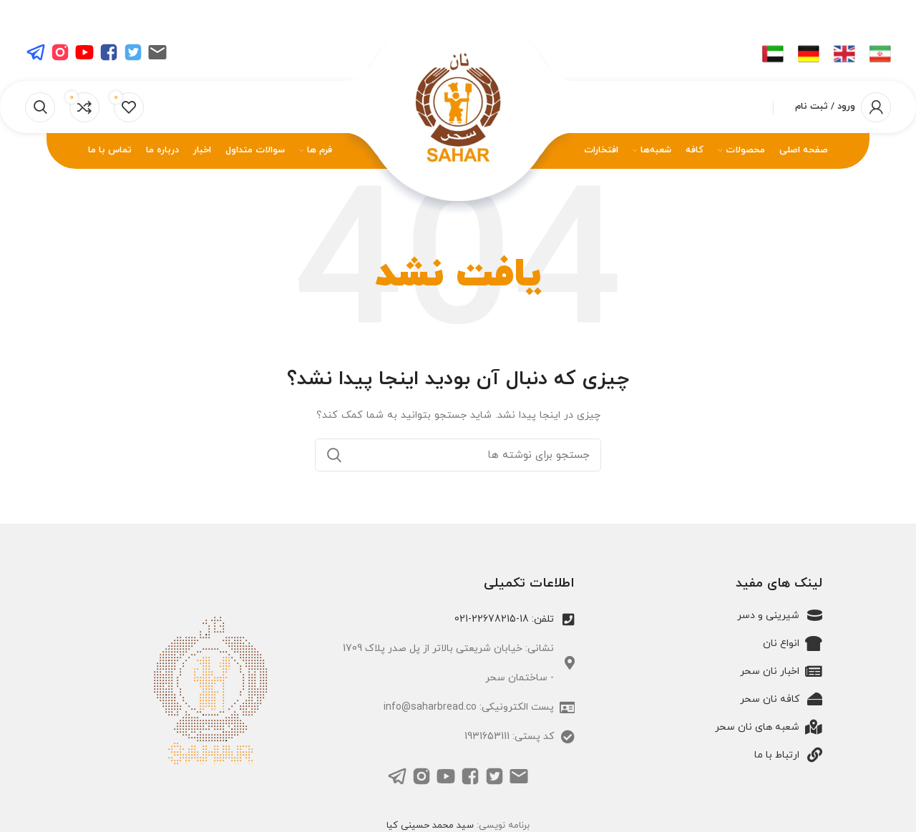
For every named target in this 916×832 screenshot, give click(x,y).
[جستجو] (40, 107)
